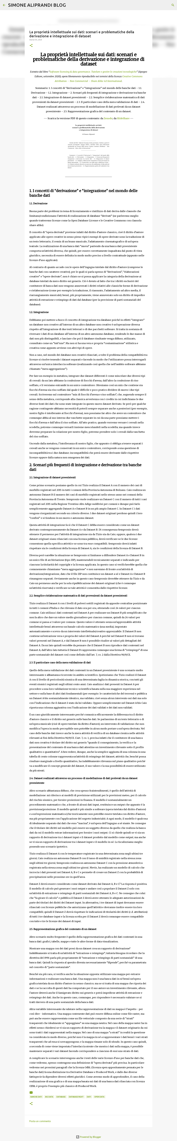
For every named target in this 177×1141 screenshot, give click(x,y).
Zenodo (108, 118)
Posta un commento (40, 1121)
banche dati (36, 1097)
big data (49, 1097)
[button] (31, 46)
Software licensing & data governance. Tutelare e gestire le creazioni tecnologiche (93, 71)
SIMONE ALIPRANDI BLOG (37, 5)
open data (99, 1097)
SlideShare (123, 118)
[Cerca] (70, 5)
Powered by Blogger (88, 1137)
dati (89, 1097)
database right (76, 1097)
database (61, 1097)
